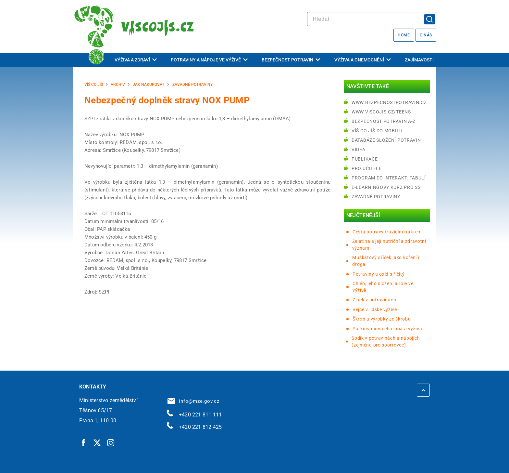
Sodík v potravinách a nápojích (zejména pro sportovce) (386, 341)
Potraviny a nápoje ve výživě (209, 59)
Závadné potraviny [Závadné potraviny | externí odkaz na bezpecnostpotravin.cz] (376, 196)
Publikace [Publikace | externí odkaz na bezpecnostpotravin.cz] (365, 159)
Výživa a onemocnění (362, 59)
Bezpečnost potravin (291, 59)
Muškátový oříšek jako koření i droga (385, 261)
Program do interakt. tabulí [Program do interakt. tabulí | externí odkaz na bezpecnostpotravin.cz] (389, 177)
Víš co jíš (93, 84)
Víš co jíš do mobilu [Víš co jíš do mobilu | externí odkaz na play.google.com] (377, 130)
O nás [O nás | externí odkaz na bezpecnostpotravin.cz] (426, 35)
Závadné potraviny (192, 84)
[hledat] (371, 19)
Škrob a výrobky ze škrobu (382, 319)
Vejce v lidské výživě (375, 309)
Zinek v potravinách (374, 299)
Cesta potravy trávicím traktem (387, 231)
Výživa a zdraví (136, 59)
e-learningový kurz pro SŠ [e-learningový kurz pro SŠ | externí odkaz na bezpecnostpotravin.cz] (386, 187)
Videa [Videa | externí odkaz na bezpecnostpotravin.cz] (359, 149)
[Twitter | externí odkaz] (97, 442)
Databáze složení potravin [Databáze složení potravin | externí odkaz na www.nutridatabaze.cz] (386, 140)
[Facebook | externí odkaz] (83, 442)
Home (404, 35)
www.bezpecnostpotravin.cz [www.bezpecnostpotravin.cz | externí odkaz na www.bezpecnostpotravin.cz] (389, 102)
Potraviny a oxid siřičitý (379, 274)
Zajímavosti (419, 59)
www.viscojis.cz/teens (381, 111)
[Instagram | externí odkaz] (111, 442)
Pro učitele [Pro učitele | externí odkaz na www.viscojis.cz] (367, 168)
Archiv (118, 84)
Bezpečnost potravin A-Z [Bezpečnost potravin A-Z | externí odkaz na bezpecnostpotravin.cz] (384, 121)
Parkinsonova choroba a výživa (387, 328)
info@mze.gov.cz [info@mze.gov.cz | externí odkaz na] (193, 401)
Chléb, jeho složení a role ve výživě (383, 287)
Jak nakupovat (148, 84)
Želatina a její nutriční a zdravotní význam (389, 245)
